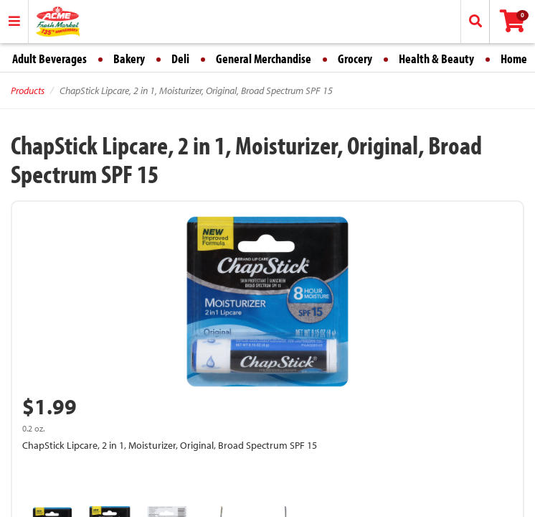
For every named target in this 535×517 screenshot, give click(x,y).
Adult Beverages (49, 58)
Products (27, 90)
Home (514, 58)
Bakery (129, 58)
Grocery (355, 58)
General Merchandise (263, 58)
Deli (180, 58)
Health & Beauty (436, 58)
